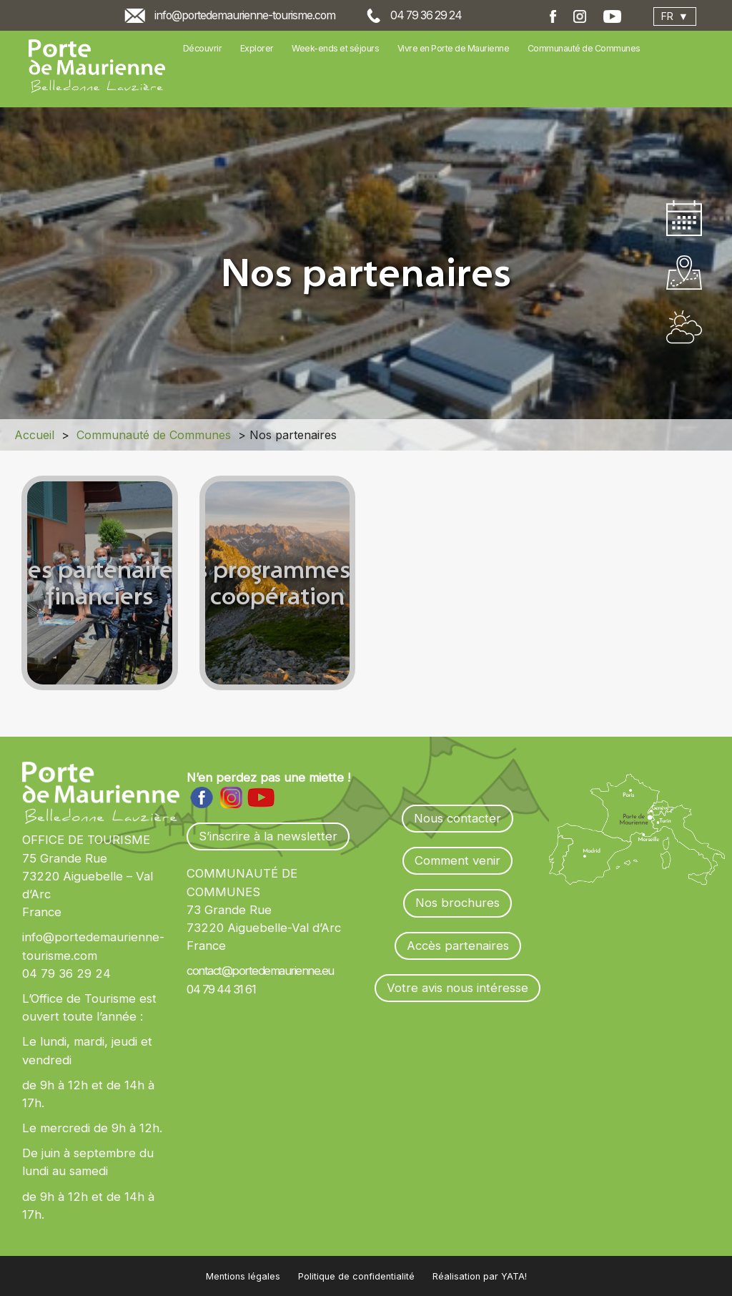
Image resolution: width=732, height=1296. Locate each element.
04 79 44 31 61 (221, 989)
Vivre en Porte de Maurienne (453, 48)
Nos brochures (457, 902)
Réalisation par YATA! (479, 1276)
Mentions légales (243, 1276)
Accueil (34, 435)
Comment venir (457, 860)
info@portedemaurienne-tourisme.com (244, 15)
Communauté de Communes (584, 48)
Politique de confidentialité (356, 1276)
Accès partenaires (458, 945)
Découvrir (202, 48)
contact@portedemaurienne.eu (260, 970)
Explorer (257, 48)
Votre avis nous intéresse (457, 988)
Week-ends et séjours (335, 48)
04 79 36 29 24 (426, 15)
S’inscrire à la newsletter (268, 836)
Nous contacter (457, 818)
